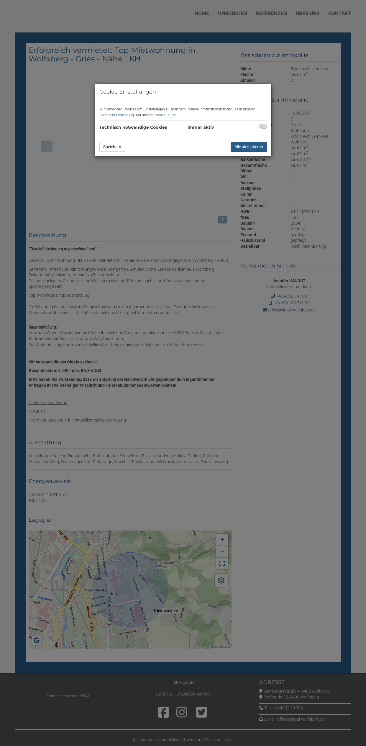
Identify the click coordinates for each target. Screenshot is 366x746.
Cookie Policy (165, 115)
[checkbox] (263, 126)
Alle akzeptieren (248, 146)
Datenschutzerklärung (116, 115)
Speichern (112, 146)
